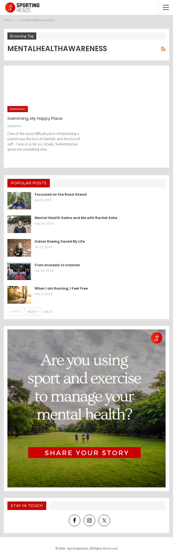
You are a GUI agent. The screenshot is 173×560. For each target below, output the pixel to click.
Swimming (17, 109)
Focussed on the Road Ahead (61, 194)
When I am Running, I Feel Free (61, 288)
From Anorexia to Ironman (57, 265)
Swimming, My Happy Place (34, 118)
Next (33, 311)
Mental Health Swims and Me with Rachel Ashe (76, 217)
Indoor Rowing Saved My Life (60, 241)
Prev (15, 311)
